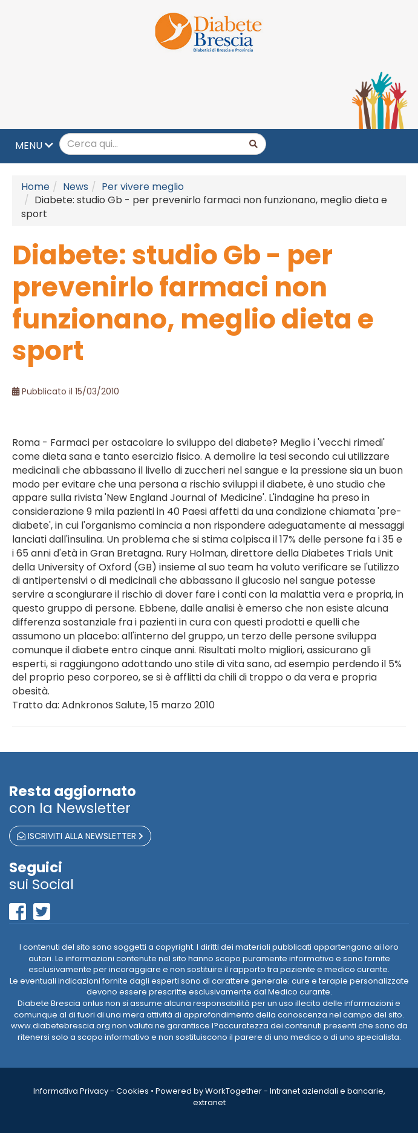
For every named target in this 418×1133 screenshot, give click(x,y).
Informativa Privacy (70, 1091)
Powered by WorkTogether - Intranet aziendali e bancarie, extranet (270, 1096)
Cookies (132, 1091)
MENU (34, 145)
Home (35, 187)
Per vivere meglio (143, 187)
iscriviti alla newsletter (80, 836)
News (75, 187)
